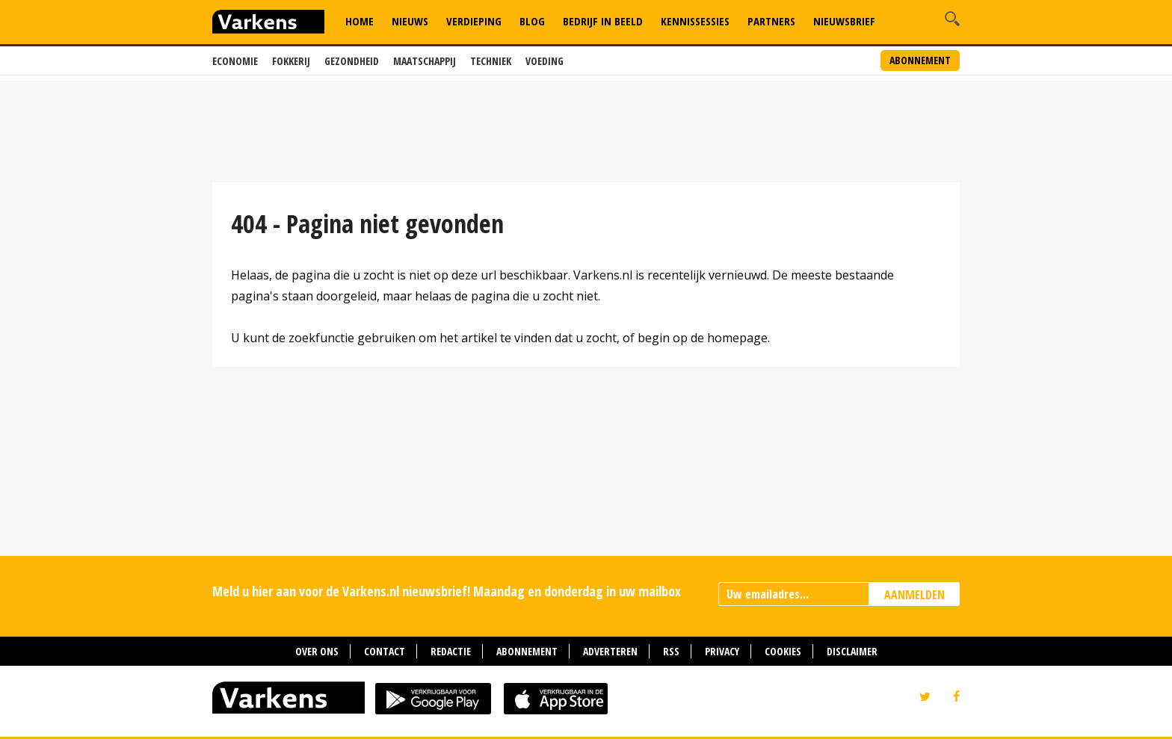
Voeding (544, 61)
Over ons (317, 651)
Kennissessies (695, 20)
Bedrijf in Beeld (603, 20)
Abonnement (920, 60)
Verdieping (474, 20)
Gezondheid (351, 61)
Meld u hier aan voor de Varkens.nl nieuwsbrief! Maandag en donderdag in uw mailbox (446, 591)
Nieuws (410, 20)
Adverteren (610, 651)
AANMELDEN (914, 595)
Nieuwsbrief (844, 20)
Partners (771, 20)
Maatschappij (424, 61)
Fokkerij (291, 61)
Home (359, 20)
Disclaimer (852, 651)
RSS (671, 651)
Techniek (490, 61)
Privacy (722, 651)
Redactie (451, 651)
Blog (532, 20)
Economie (235, 61)
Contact (384, 651)
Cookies (783, 651)
